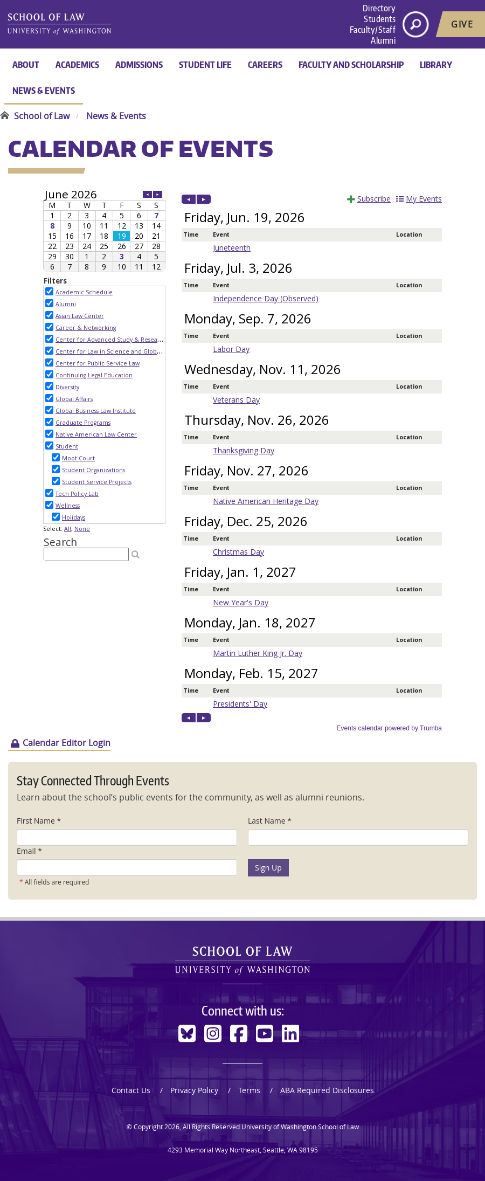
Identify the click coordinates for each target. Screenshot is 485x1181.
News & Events (43, 90)
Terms (249, 1090)
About (25, 64)
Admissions (139, 64)
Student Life (205, 64)
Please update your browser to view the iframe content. (104, 230)
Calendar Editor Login (66, 743)
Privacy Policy (194, 1090)
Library (436, 64)
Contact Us (131, 1090)
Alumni (383, 40)
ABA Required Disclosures (327, 1090)
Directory (379, 8)
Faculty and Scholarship (351, 64)
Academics (77, 64)
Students (380, 18)
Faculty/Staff (373, 29)
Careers (265, 64)
